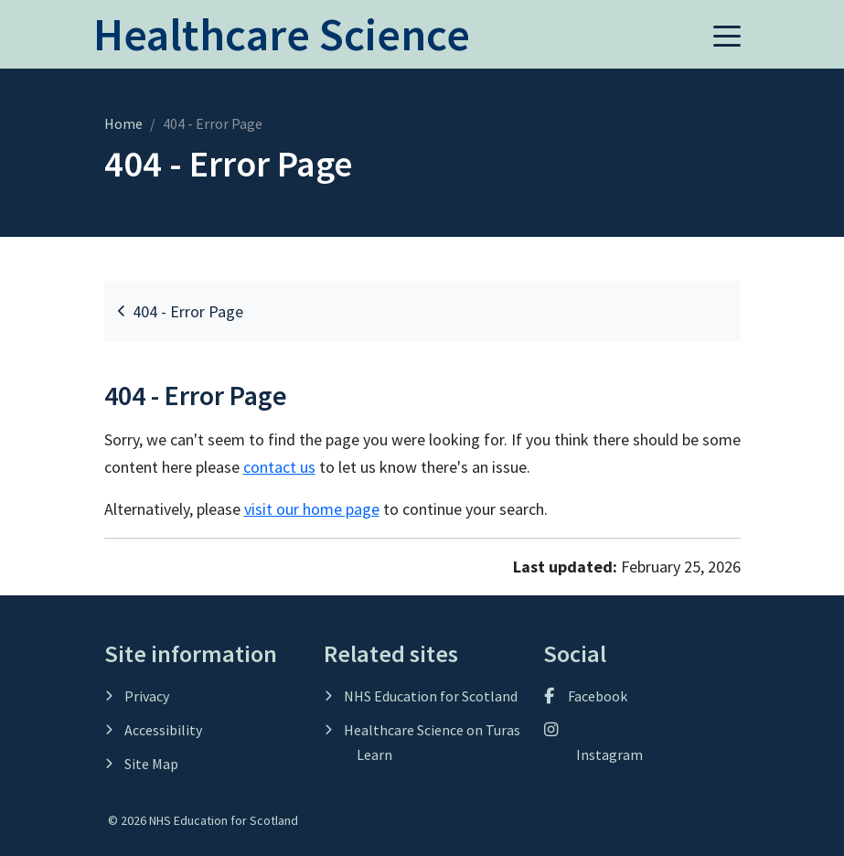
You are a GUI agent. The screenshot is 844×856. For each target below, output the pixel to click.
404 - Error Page (180, 311)
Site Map (150, 763)
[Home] (281, 44)
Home (123, 123)
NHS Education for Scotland (429, 696)
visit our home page (311, 508)
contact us (279, 466)
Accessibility (162, 730)
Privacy (145, 696)
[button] (727, 35)
